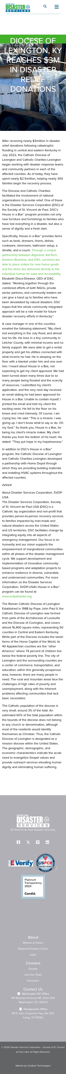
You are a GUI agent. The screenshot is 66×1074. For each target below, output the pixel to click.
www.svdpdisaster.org (17, 596)
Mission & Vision (33, 943)
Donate (33, 969)
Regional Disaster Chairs (33, 948)
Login (33, 954)
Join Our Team (33, 975)
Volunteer (33, 980)
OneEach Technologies (39, 1065)
